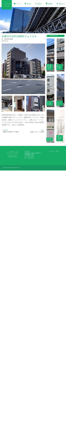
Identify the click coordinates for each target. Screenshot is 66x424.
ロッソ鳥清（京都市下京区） (49, 103)
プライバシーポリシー (54, 152)
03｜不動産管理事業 (52, 35)
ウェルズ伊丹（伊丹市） (59, 103)
